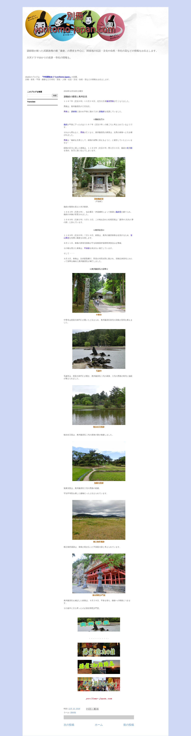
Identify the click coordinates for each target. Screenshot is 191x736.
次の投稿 (69, 724)
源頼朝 (73, 712)
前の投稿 (128, 724)
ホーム (99, 724)
